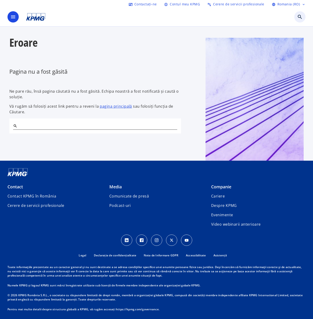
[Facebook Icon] (141, 240)
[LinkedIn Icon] (126, 240)
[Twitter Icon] (171, 240)
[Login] (182, 4)
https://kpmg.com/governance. (137, 309)
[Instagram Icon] (156, 240)
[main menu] (13, 17)
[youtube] (186, 240)
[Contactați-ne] (143, 4)
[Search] (15, 126)
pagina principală (116, 106)
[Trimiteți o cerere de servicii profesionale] (235, 4)
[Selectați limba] (289, 4)
